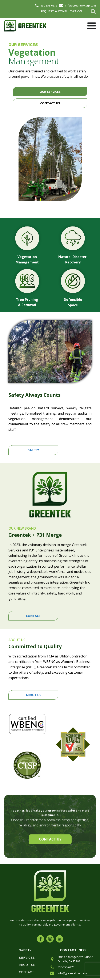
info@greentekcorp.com (73, 973)
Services (27, 958)
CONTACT (33, 616)
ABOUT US (33, 695)
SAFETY (33, 450)
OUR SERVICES (50, 92)
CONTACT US (50, 103)
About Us (27, 965)
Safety (25, 950)
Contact (26, 972)
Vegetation (32, 52)
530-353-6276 (66, 967)
